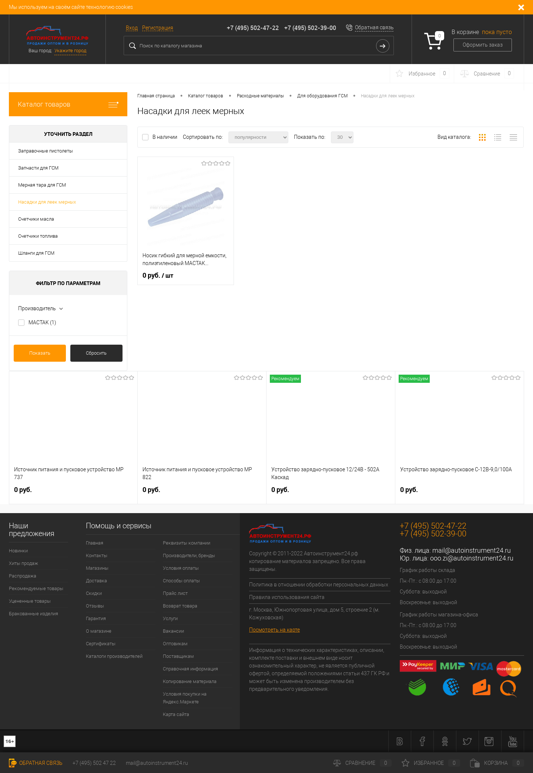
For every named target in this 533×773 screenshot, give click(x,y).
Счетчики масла (36, 219)
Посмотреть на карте (274, 630)
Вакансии (173, 631)
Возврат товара (180, 606)
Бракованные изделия (33, 613)
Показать (39, 353)
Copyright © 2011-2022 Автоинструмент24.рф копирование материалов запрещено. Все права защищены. (307, 561)
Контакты (96, 555)
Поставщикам (178, 656)
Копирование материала (190, 681)
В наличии (165, 137)
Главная (94, 543)
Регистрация (157, 28)
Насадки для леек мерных (47, 202)
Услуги (170, 618)
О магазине (98, 631)
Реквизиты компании (186, 543)
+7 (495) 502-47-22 (253, 28)
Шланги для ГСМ (36, 253)
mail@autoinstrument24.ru (471, 550)
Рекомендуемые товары (36, 588)
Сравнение (362, 763)
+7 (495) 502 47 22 (94, 763)
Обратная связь (374, 27)
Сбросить (96, 353)
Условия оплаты (181, 568)
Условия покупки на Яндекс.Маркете (185, 698)
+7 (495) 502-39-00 (310, 28)
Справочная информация (190, 669)
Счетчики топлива (38, 236)
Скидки (94, 593)
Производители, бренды (189, 555)
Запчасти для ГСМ (38, 168)
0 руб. (158, 275)
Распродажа (22, 576)
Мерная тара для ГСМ (42, 185)
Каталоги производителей (114, 656)
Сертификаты (100, 643)
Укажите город (70, 50)
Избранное (431, 763)
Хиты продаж (23, 563)
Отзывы (95, 606)
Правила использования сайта (287, 597)
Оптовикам (175, 643)
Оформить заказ (483, 45)
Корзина (497, 763)
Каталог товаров (68, 104)
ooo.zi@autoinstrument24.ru (471, 558)
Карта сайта (176, 714)
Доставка (96, 580)
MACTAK (42, 322)
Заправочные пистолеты (45, 151)
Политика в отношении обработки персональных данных (318, 585)
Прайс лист (175, 593)
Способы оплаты (181, 580)
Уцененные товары (30, 601)
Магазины (97, 568)
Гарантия (96, 618)
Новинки (18, 550)
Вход (132, 28)
